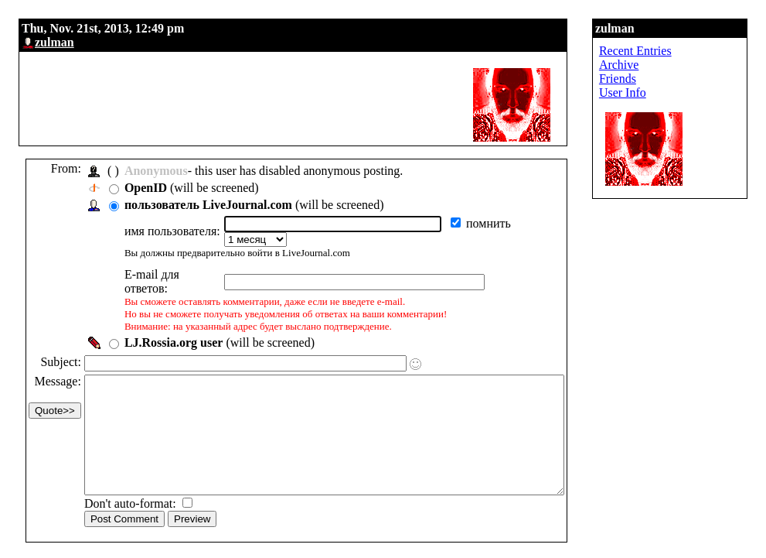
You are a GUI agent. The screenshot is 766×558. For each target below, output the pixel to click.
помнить (495, 223)
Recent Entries (693, 50)
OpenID (145, 187)
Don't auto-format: (131, 500)
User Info (680, 92)
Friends (675, 78)
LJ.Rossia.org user (173, 316)
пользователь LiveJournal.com (208, 204)
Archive (677, 64)
